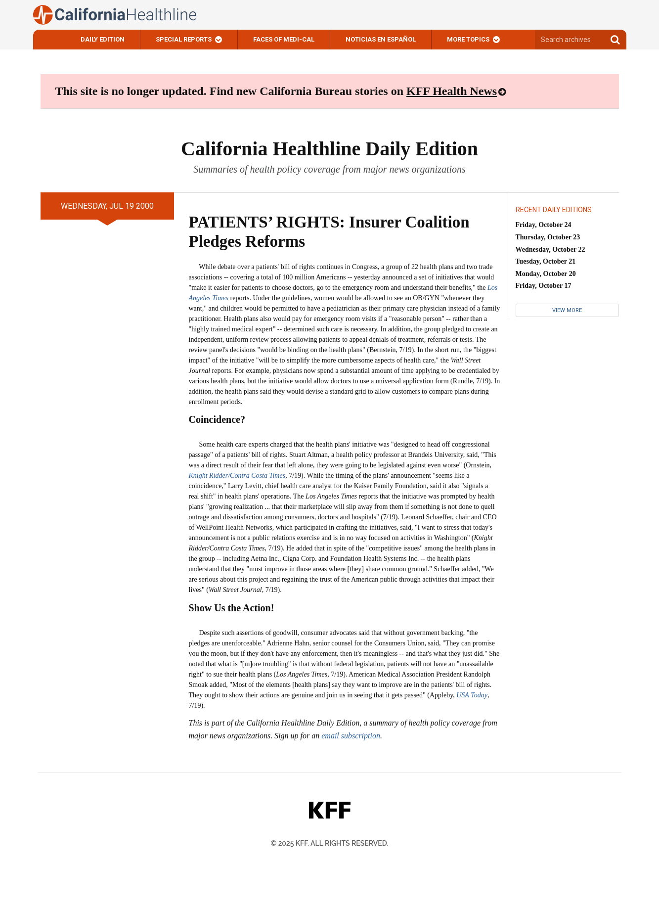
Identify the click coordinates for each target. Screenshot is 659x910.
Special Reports (184, 39)
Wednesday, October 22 (550, 249)
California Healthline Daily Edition (329, 148)
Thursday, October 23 (548, 237)
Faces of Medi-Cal (283, 39)
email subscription (350, 735)
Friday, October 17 (543, 285)
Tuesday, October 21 (546, 261)
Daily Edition (103, 39)
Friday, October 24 (543, 224)
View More (567, 310)
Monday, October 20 (546, 273)
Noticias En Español (381, 39)
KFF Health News (451, 91)
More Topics (468, 39)
